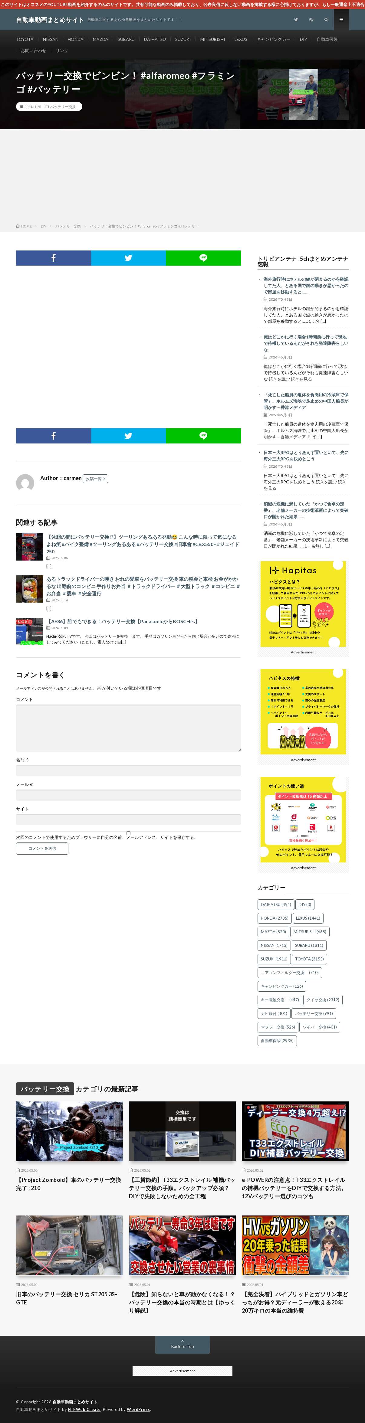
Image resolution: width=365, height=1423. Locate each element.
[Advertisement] (182, 177)
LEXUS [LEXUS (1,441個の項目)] (308, 918)
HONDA (76, 39)
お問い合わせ (33, 50)
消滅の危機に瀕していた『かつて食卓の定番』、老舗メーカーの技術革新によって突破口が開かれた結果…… (306, 510)
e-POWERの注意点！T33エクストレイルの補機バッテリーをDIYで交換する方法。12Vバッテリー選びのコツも (294, 1187)
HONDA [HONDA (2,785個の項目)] (274, 918)
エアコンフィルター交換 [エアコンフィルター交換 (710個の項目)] (290, 972)
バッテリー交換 (63, 106)
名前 (23, 760)
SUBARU (126, 39)
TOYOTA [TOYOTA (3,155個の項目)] (309, 959)
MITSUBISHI (212, 39)
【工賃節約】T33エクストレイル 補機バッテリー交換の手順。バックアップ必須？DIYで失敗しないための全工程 (182, 1187)
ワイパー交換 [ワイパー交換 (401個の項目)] (320, 1027)
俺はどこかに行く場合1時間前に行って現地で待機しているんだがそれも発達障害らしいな (306, 343)
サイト (22, 809)
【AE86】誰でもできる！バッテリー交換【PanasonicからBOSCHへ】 (123, 621)
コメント (24, 699)
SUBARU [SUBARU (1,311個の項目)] (309, 945)
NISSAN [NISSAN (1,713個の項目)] (274, 945)
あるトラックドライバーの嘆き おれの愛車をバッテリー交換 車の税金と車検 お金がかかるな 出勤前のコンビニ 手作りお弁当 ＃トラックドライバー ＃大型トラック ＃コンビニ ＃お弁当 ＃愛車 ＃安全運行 (143, 586)
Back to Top (182, 1346)
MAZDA (100, 39)
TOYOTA (25, 39)
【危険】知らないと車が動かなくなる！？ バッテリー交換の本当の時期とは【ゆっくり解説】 (182, 1302)
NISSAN (50, 39)
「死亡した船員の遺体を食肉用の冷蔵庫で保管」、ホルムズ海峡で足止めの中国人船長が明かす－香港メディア (306, 401)
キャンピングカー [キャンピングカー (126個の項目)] (282, 986)
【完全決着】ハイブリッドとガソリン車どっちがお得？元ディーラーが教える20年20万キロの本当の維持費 (295, 1302)
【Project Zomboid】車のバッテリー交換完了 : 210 (68, 1183)
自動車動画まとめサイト (75, 1401)
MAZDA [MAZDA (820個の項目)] (273, 931)
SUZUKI (183, 39)
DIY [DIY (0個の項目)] (305, 904)
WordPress (138, 1409)
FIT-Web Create (84, 1409)
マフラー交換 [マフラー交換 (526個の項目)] (278, 1027)
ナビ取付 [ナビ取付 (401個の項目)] (274, 1013)
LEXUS (241, 39)
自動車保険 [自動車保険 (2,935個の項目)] (277, 1040)
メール (25, 784)
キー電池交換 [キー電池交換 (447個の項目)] (280, 999)
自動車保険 (327, 39)
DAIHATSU (155, 39)
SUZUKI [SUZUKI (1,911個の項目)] (274, 959)
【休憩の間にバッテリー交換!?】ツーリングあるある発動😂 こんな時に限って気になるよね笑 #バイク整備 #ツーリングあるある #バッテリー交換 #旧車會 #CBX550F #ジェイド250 (142, 544)
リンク (62, 50)
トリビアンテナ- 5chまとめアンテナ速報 (303, 261)
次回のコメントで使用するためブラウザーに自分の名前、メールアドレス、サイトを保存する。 (107, 837)
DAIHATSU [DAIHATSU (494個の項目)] (276, 904)
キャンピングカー (274, 39)
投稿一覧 (94, 478)
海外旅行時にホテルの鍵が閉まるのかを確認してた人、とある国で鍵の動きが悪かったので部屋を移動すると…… (306, 285)
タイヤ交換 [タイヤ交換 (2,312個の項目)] (323, 999)
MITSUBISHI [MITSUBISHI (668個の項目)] (310, 931)
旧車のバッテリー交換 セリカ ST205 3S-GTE (66, 1298)
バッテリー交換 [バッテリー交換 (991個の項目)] (314, 1013)
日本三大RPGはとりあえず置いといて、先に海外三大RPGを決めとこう (306, 455)
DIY (303, 39)
